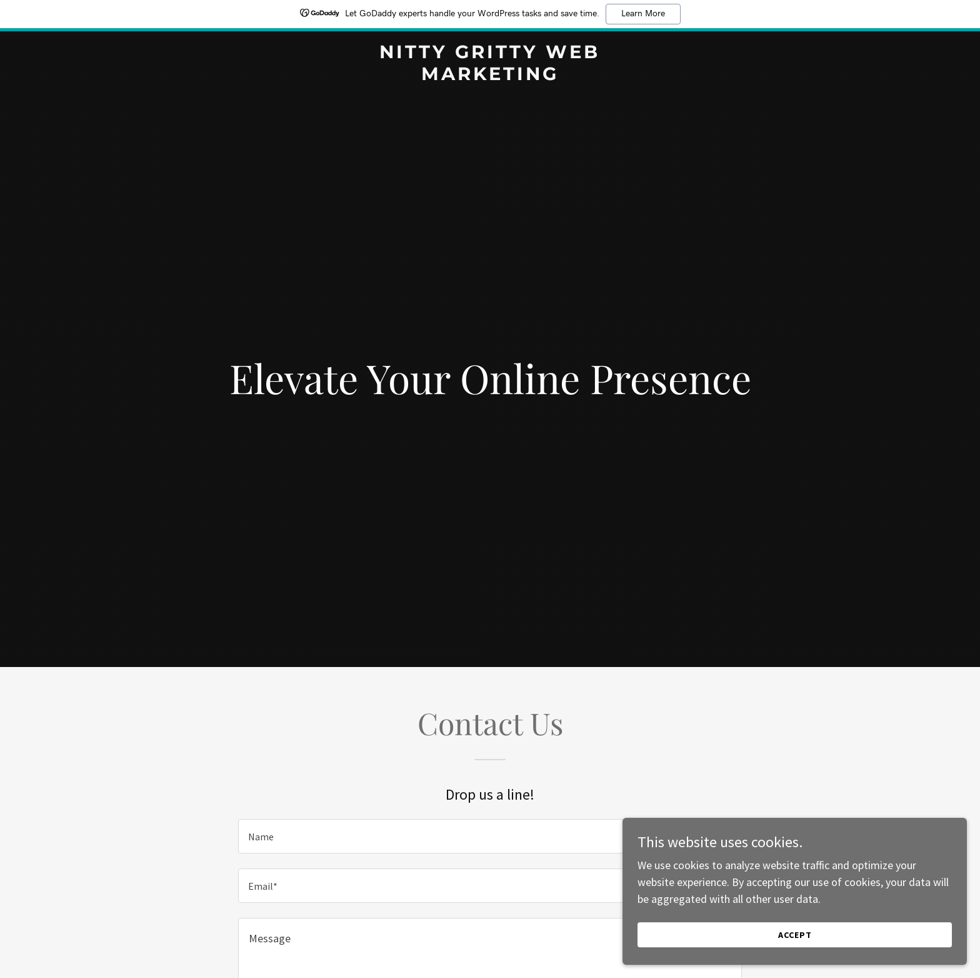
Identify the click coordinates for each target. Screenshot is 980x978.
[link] (490, 76)
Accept (840, 933)
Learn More (643, 13)
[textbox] (489, 836)
